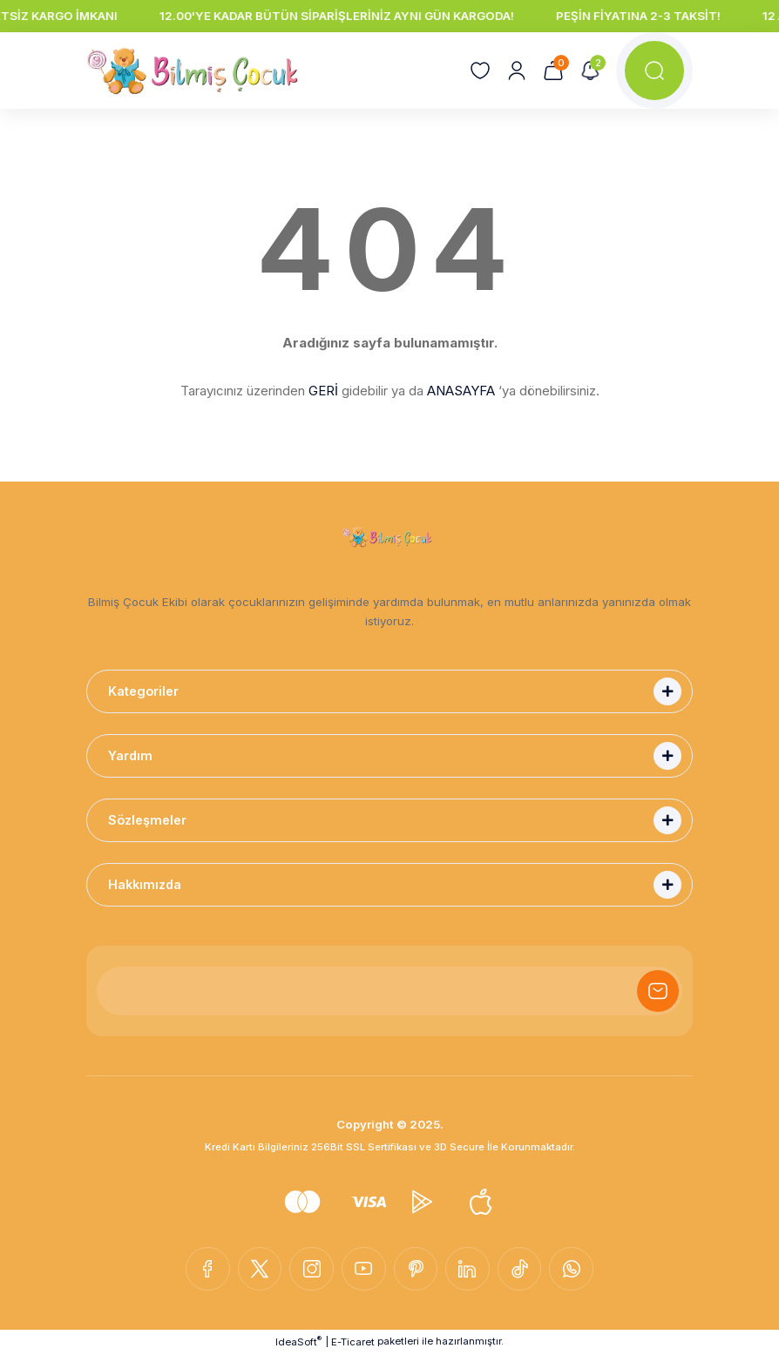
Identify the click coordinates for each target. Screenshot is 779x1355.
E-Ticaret (353, 1343)
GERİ (323, 390)
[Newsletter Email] (389, 991)
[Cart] (553, 70)
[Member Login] (516, 70)
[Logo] (192, 71)
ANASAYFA (461, 390)
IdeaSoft (298, 1342)
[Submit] (658, 991)
